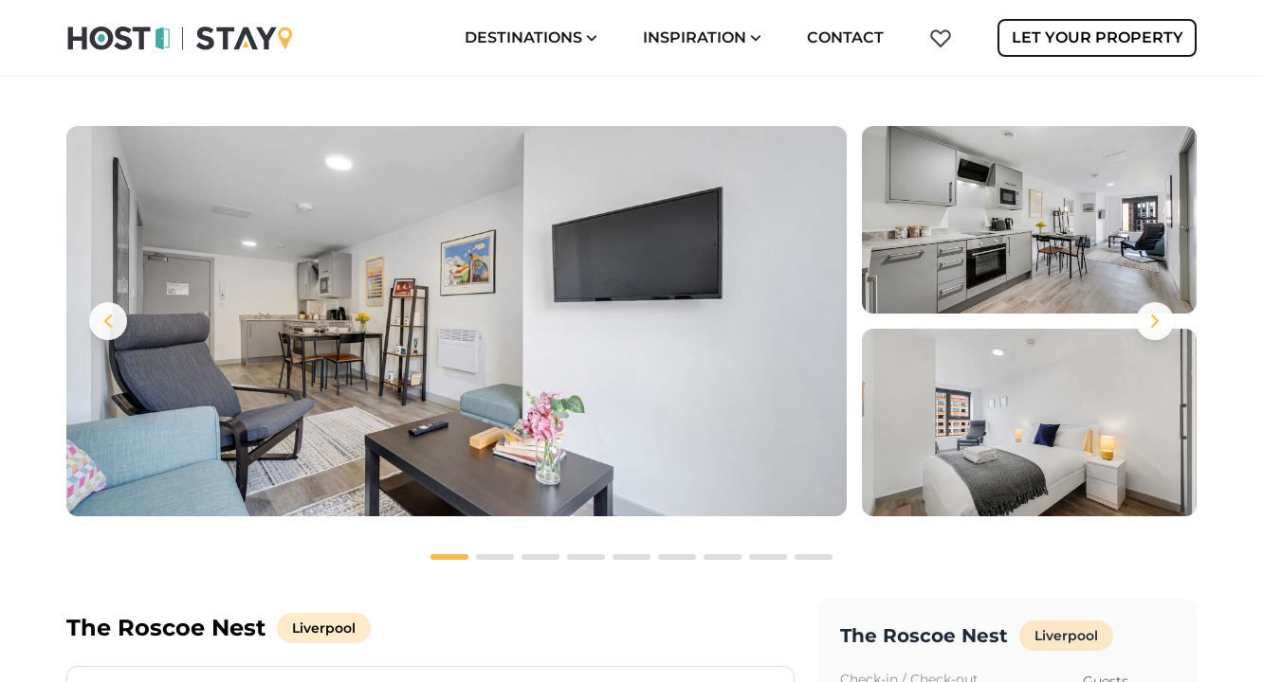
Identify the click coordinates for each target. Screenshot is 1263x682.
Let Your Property (1097, 37)
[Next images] (1155, 321)
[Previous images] (108, 321)
